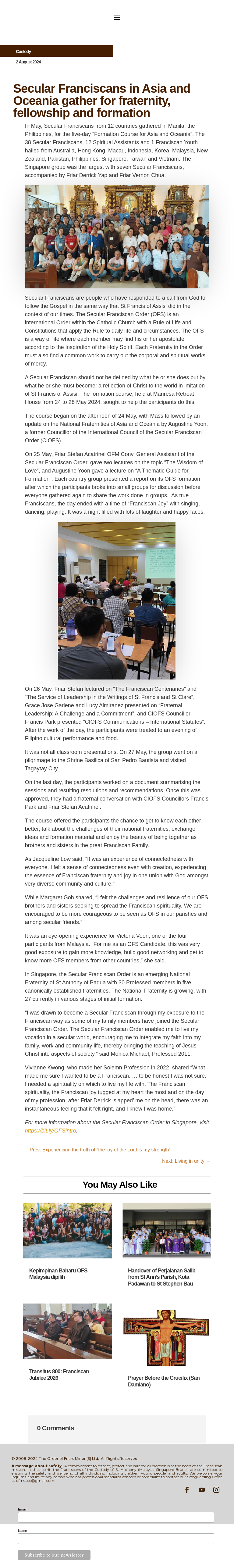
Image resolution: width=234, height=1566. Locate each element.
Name (22, 1530)
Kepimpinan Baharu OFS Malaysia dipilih (58, 1274)
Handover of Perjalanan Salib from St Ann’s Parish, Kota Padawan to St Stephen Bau (161, 1277)
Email (22, 1509)
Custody (23, 51)
